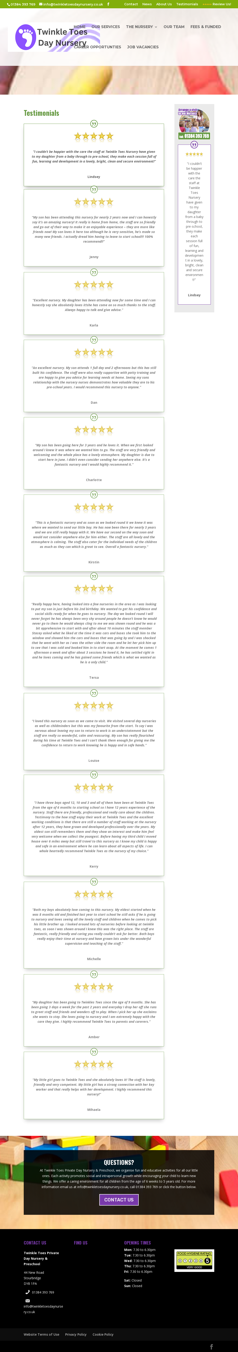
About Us (164, 4)
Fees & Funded (206, 27)
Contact (131, 4)
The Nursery (139, 27)
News (147, 4)
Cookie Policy (103, 1334)
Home (79, 27)
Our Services (105, 27)
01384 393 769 (43, 1292)
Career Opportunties (97, 47)
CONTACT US (119, 1200)
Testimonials (187, 4)
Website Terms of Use (41, 1334)
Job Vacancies (143, 47)
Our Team (174, 27)
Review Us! (217, 4)
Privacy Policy (76, 1334)
